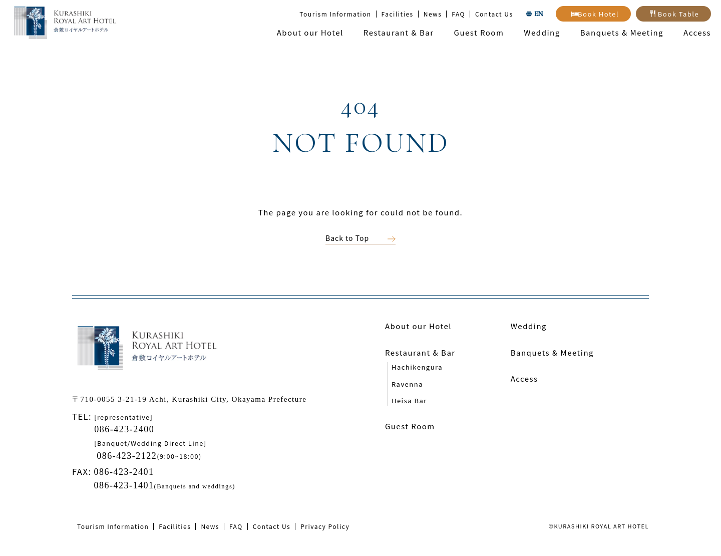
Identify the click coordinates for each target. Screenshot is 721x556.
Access (697, 32)
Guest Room (479, 32)
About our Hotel (310, 32)
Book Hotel (598, 14)
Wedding (542, 32)
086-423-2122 (127, 456)
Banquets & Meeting (621, 32)
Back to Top (347, 238)
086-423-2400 (124, 429)
